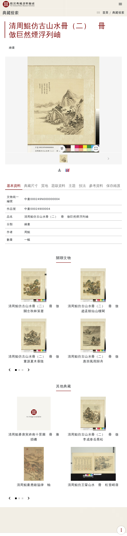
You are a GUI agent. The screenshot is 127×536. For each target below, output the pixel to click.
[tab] (13, 186)
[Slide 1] (16, 370)
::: (98, 12)
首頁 (106, 12)
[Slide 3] (22, 370)
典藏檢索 (118, 12)
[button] (60, 170)
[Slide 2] (19, 370)
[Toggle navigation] (120, 4)
